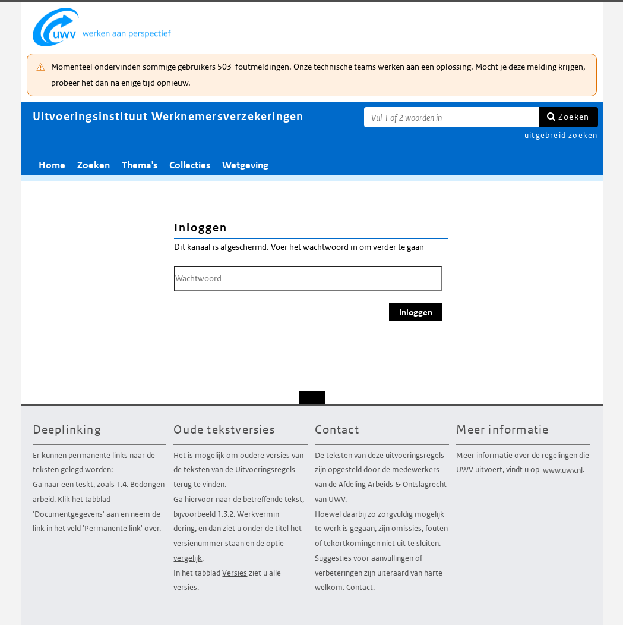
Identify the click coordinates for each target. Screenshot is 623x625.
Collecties (189, 165)
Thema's (139, 165)
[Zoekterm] (451, 117)
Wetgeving (245, 165)
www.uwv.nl (563, 469)
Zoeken (573, 116)
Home (52, 165)
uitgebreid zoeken (560, 135)
